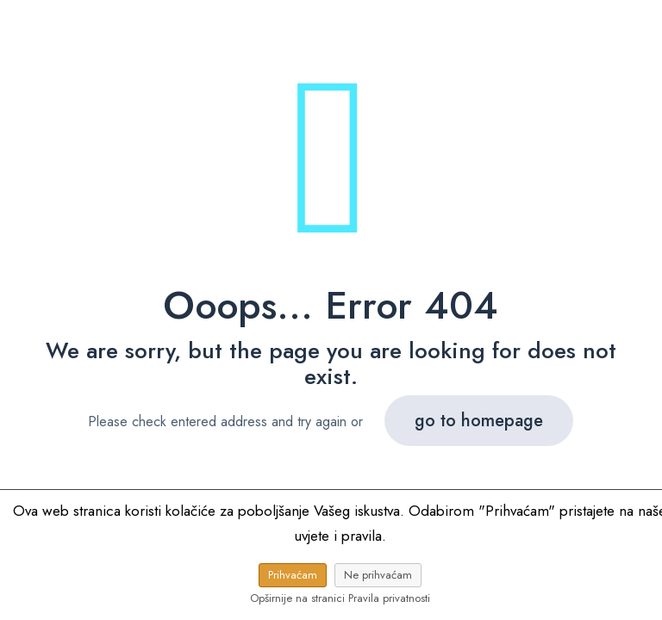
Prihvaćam (292, 575)
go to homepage (479, 420)
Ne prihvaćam (378, 575)
